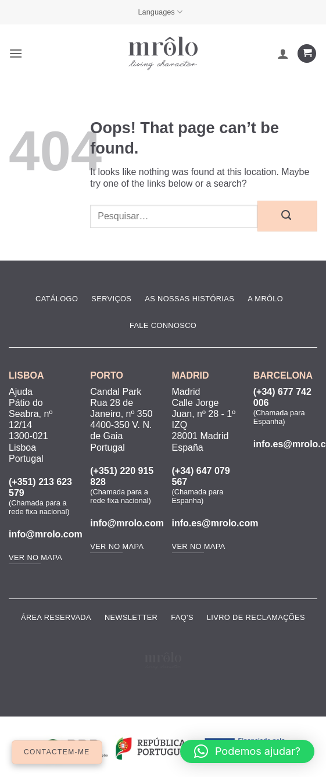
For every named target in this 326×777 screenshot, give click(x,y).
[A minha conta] (283, 53)
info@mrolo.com (46, 534)
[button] (16, 53)
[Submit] (287, 216)
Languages (160, 11)
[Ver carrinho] (307, 53)
